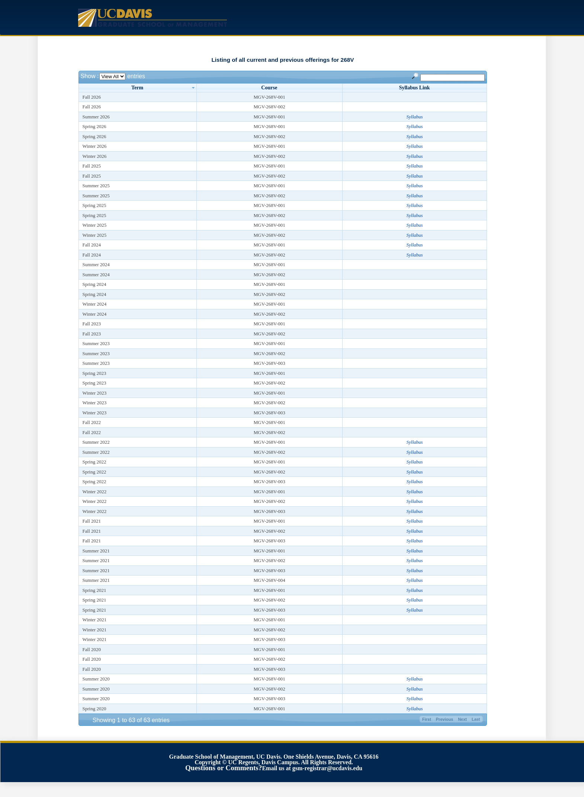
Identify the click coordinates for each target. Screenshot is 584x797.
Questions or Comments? (223, 768)
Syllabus (415, 116)
